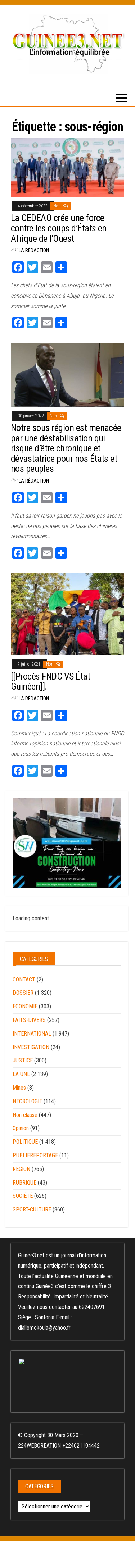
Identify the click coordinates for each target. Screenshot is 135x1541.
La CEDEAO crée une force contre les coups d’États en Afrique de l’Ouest (59, 228)
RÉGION (21, 1169)
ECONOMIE (25, 1006)
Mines (19, 1087)
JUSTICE (23, 1060)
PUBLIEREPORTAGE (35, 1155)
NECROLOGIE (27, 1101)
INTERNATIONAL (32, 1033)
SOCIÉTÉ (23, 1195)
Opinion (21, 1128)
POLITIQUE (25, 1141)
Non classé (25, 1115)
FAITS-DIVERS (29, 1020)
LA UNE (21, 1074)
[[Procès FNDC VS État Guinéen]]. (50, 681)
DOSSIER (23, 992)
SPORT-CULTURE (32, 1209)
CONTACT (24, 979)
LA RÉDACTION (34, 250)
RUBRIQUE (24, 1182)
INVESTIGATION (31, 1047)
